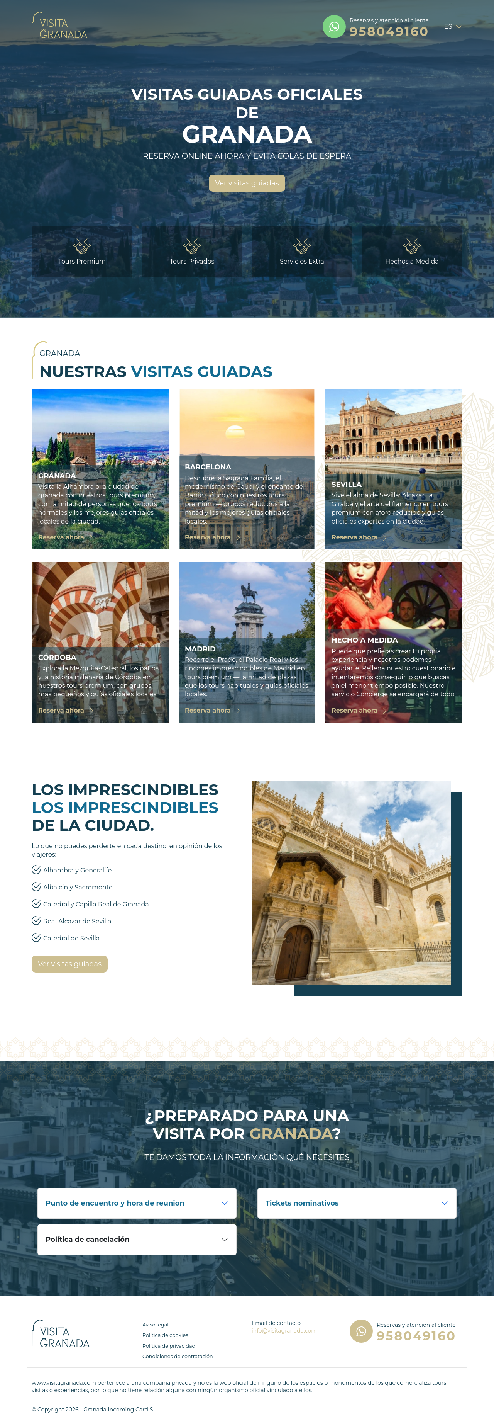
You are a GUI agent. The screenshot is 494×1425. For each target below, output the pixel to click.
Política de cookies (165, 1335)
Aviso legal (155, 1325)
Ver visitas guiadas (247, 183)
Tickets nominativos (302, 1203)
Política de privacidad (168, 1346)
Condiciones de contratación (177, 1356)
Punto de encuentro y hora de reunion (115, 1203)
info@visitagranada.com (284, 1330)
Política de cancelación (88, 1239)
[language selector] (450, 26)
